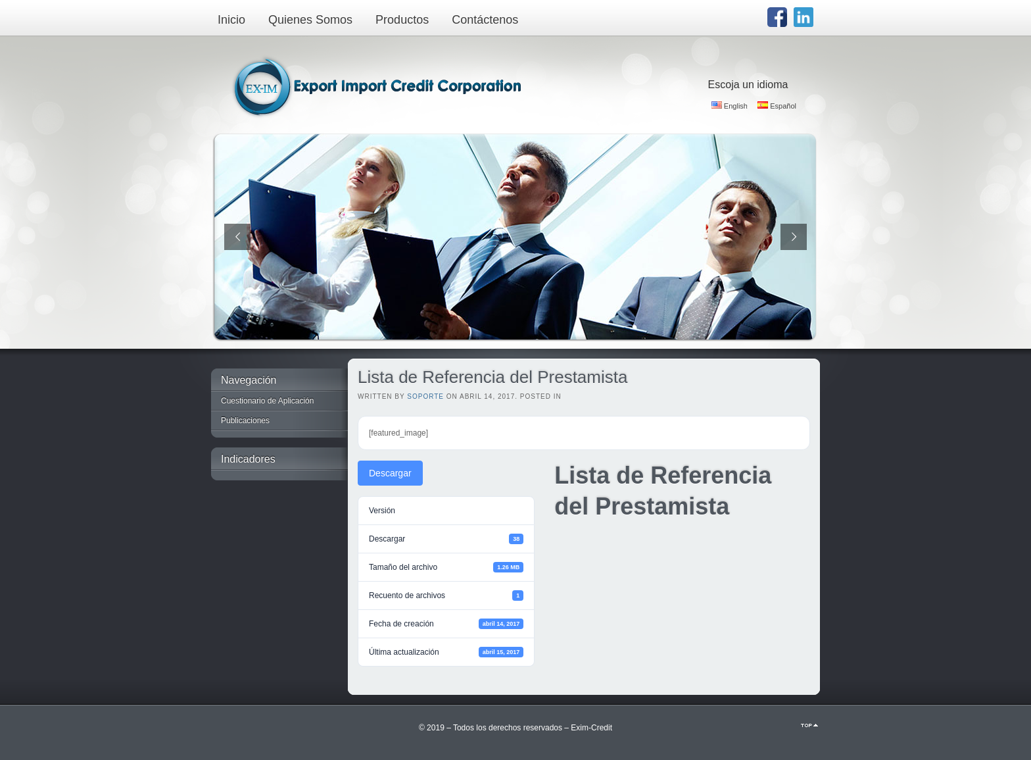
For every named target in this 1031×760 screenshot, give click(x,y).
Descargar (390, 473)
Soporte (425, 396)
